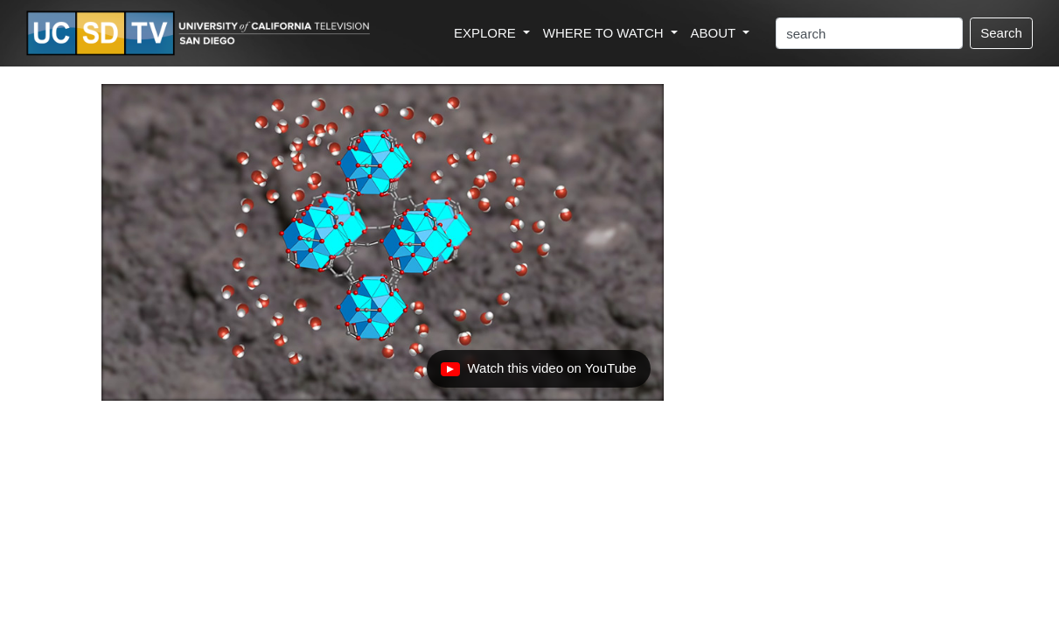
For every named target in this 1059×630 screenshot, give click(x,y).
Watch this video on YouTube (538, 372)
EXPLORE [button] (486, 32)
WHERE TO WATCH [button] (605, 32)
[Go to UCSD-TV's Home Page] (201, 33)
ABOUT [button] (715, 32)
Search (1001, 32)
